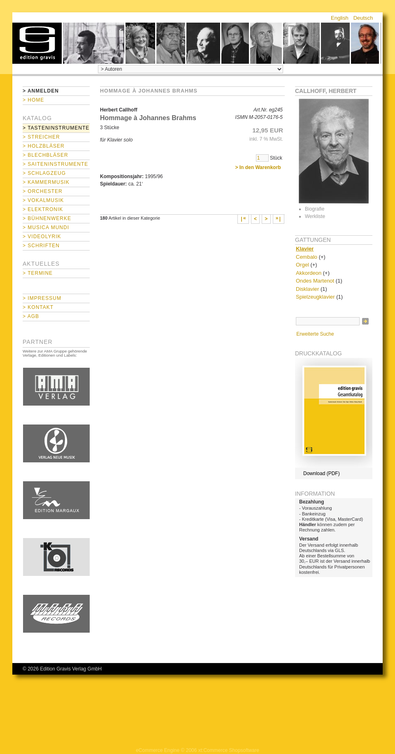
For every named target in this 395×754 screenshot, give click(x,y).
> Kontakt (38, 307)
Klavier (305, 249)
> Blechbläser (45, 155)
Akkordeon (308, 273)
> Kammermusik (46, 182)
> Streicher (41, 137)
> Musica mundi (46, 227)
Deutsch (363, 18)
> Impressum (42, 298)
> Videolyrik (42, 236)
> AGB (31, 316)
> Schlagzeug (44, 173)
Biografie (314, 209)
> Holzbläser (44, 146)
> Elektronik (43, 209)
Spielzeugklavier (315, 297)
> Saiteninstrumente (55, 164)
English (340, 18)
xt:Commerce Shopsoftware (228, 750)
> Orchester (43, 191)
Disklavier (307, 289)
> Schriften (41, 245)
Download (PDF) (321, 473)
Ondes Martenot (315, 281)
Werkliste (315, 216)
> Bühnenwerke (47, 218)
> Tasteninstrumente (56, 128)
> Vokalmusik (43, 200)
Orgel (302, 265)
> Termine (38, 273)
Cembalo (306, 257)
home (37, 43)
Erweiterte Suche (315, 334)
